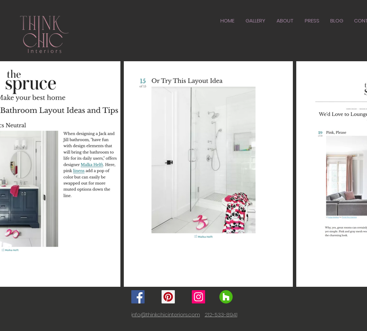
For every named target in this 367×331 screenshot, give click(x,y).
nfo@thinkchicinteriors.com (166, 314)
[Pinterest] (168, 296)
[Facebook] (138, 296)
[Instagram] (198, 296)
